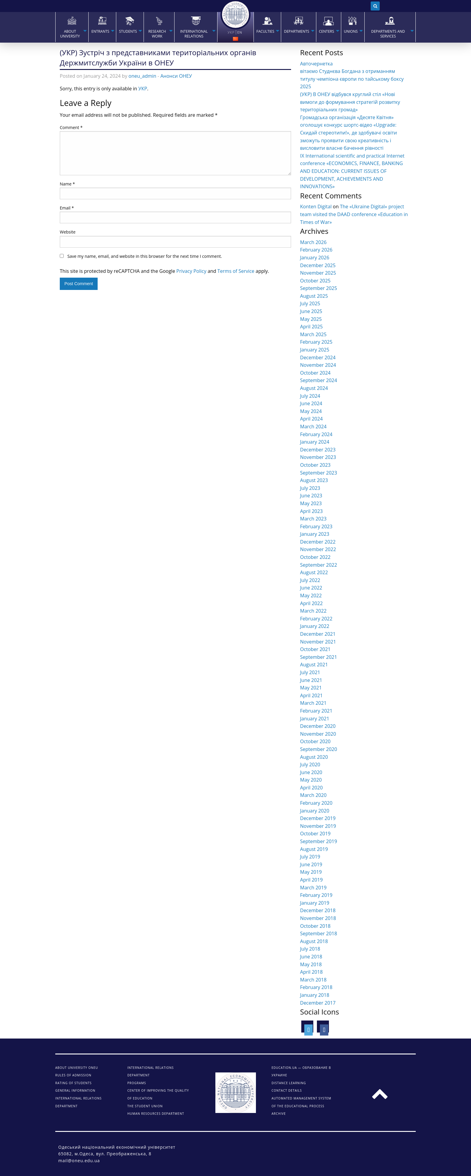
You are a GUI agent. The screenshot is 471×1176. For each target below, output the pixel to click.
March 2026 (313, 242)
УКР (142, 88)
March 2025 (313, 334)
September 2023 (318, 472)
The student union (145, 1106)
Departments (296, 31)
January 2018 (314, 995)
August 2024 (314, 388)
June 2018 (311, 956)
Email (67, 208)
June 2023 (311, 495)
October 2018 (315, 926)
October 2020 (315, 741)
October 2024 (315, 372)
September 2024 (318, 380)
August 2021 (314, 664)
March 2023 (313, 518)
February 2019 (316, 895)
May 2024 (311, 411)
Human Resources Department (155, 1113)
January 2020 (314, 810)
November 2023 (318, 457)
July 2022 (310, 580)
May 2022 (311, 595)
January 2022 (314, 626)
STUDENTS (128, 31)
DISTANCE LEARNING (289, 1083)
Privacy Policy (191, 271)
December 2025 (318, 265)
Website (67, 232)
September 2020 (318, 749)
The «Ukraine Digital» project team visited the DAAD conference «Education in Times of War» (354, 214)
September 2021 (318, 657)
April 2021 (311, 695)
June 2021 (311, 680)
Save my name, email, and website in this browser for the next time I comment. (144, 256)
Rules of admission (73, 1075)
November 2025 (318, 273)
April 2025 (311, 326)
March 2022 (313, 611)
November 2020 (318, 734)
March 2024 (313, 426)
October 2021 (315, 649)
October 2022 (315, 557)
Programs (136, 1083)
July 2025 (310, 303)
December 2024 (318, 357)
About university (70, 34)
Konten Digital (316, 206)
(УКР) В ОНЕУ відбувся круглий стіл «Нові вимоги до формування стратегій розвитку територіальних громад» (350, 102)
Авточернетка (316, 63)
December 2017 (318, 1003)
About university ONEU (76, 1068)
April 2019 (311, 879)
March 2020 (313, 795)
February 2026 (316, 249)
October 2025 (315, 280)
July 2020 (310, 764)
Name (67, 184)
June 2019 (311, 864)
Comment (71, 127)
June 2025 (311, 311)
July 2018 (310, 948)
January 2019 (314, 903)
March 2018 (313, 979)
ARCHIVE (279, 1113)
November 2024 (318, 365)
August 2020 (314, 757)
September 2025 (318, 288)
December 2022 (318, 541)
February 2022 (316, 618)
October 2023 (315, 465)
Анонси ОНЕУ (176, 76)
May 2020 (311, 779)
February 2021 (316, 710)
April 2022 (311, 603)
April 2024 (311, 418)
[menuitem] (71, 27)
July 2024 (310, 396)
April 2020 (311, 787)
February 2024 (316, 434)
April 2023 (311, 511)
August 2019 (314, 849)
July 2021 (310, 672)
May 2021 (311, 687)
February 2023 (316, 526)
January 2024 (314, 442)
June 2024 (311, 403)
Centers (326, 31)
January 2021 (314, 718)
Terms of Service (235, 271)
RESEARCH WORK (157, 34)
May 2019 (311, 872)
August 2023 (314, 480)
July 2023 (310, 488)
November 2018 (318, 918)
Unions (351, 31)
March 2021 (313, 703)
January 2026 (314, 257)
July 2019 (310, 856)
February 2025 (316, 342)
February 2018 (316, 987)
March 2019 (313, 887)
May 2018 (311, 964)
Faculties (266, 31)
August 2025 (314, 296)
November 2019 (318, 826)
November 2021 (318, 641)
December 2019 (318, 818)
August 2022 (314, 572)
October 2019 (315, 833)
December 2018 (318, 910)
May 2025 (311, 319)
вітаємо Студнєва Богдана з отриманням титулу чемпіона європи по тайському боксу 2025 (352, 79)
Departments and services (388, 34)
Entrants (100, 31)
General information (75, 1090)
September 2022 (318, 565)
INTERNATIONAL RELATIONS (194, 34)
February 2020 (316, 803)
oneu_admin (142, 76)
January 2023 (314, 534)
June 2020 (311, 772)
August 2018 (314, 941)
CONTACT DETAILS (287, 1090)
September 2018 (318, 933)
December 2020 (318, 726)
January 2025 (314, 349)
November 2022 (318, 549)
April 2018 (311, 972)
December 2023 (318, 449)
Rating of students (73, 1083)
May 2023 (311, 503)
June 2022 (311, 587)
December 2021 (318, 634)
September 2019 (318, 841)
